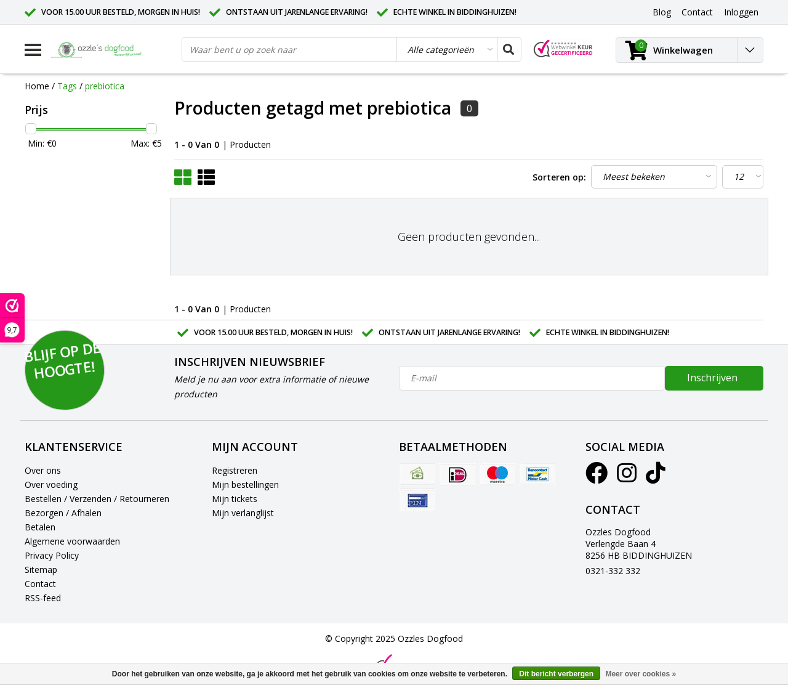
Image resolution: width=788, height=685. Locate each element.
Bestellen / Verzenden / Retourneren (97, 499)
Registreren (234, 470)
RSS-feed (43, 598)
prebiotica (104, 86)
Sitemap (41, 569)
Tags (67, 86)
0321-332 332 (612, 571)
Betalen (40, 527)
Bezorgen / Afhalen (63, 513)
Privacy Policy (52, 555)
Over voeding (51, 484)
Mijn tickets (234, 499)
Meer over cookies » (640, 674)
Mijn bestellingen (245, 484)
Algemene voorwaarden (72, 541)
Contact (40, 584)
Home (37, 86)
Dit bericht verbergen (556, 674)
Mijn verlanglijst (243, 513)
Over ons (43, 470)
